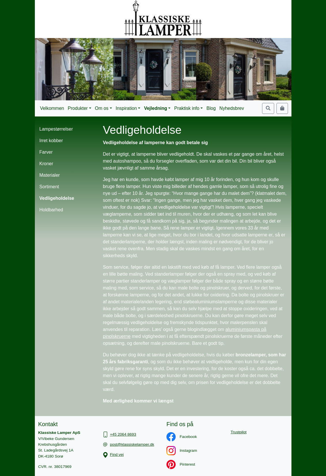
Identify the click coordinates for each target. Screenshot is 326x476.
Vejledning (155, 108)
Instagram (179, 450)
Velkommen (52, 108)
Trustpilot (239, 432)
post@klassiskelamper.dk (132, 444)
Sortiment (49, 186)
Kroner (46, 163)
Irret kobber (51, 140)
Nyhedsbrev (231, 108)
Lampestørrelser (56, 129)
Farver (46, 152)
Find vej (117, 454)
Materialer (49, 175)
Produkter (78, 108)
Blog (211, 108)
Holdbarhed (51, 209)
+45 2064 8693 (123, 434)
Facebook (179, 436)
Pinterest (178, 464)
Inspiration (126, 108)
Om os (102, 108)
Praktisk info (186, 108)
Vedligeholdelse (56, 198)
